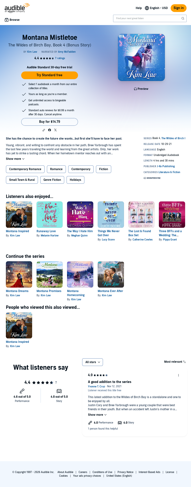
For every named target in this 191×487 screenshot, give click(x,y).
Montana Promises (49, 291)
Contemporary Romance (25, 169)
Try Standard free (49, 75)
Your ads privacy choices (87, 475)
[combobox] (150, 18)
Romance (56, 169)
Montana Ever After (110, 291)
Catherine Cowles (143, 239)
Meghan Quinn (79, 235)
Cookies (63, 475)
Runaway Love (46, 231)
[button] (43, 130)
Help (139, 8)
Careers (83, 472)
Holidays (75, 180)
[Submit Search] (183, 18)
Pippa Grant (170, 239)
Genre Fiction (52, 180)
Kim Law (15, 235)
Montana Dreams (17, 291)
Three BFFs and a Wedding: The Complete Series (170, 235)
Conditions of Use (102, 472)
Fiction (103, 169)
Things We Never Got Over (109, 233)
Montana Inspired (17, 231)
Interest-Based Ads (149, 472)
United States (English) (119, 475)
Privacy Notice (125, 472)
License (170, 472)
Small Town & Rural (22, 180)
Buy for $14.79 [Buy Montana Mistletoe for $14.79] (49, 122)
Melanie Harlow (50, 235)
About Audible (65, 472)
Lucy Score (108, 239)
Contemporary (80, 169)
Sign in (179, 8)
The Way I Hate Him (80, 231)
